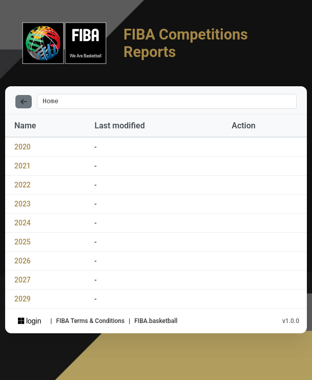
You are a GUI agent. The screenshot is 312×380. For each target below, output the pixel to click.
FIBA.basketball (155, 322)
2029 (22, 300)
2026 (22, 262)
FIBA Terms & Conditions (90, 322)
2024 (22, 224)
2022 (22, 186)
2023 (22, 205)
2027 (22, 281)
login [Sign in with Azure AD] (29, 322)
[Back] (23, 102)
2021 (22, 167)
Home (50, 102)
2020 (22, 148)
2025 (22, 243)
